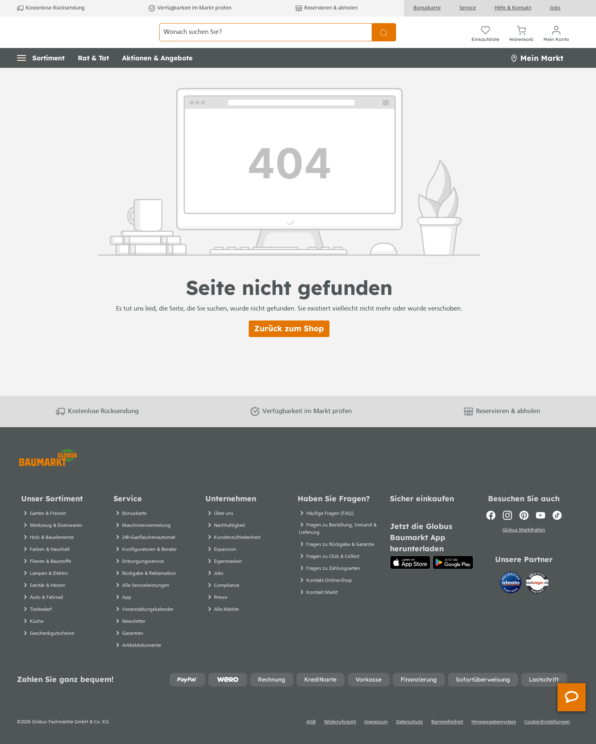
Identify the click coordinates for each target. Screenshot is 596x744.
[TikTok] (557, 515)
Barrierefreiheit (447, 722)
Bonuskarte (427, 8)
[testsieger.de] (537, 584)
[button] (40, 76)
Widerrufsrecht (340, 722)
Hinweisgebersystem (493, 722)
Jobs (555, 8)
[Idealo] (511, 584)
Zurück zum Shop (289, 347)
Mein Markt (536, 76)
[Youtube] (540, 515)
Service (467, 8)
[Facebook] (491, 515)
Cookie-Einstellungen (547, 722)
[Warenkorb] (521, 41)
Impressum (376, 722)
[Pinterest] (524, 515)
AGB (311, 722)
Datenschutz (409, 722)
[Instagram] (507, 515)
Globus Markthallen (523, 531)
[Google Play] (453, 562)
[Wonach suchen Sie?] (265, 41)
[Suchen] (384, 41)
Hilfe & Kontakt (513, 8)
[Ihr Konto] (556, 41)
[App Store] (410, 562)
